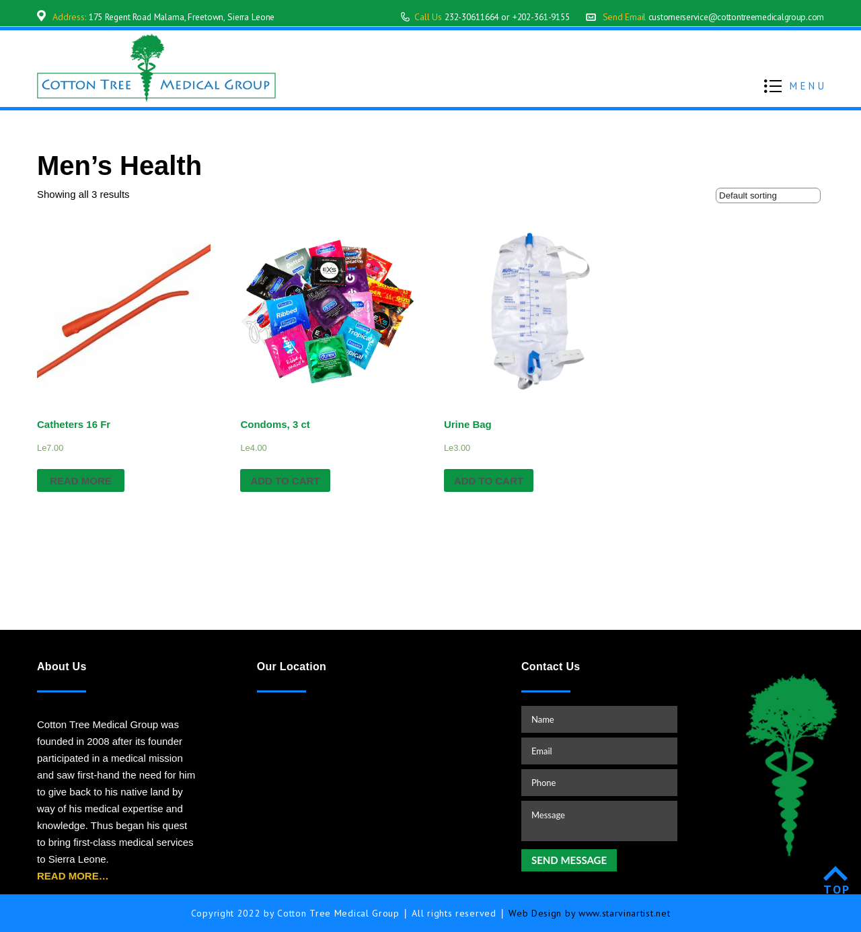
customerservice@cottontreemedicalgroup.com (732, 17)
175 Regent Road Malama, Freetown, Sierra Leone (188, 17)
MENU (808, 85)
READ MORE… (73, 876)
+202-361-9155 (530, 17)
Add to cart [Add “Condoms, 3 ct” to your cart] (285, 481)
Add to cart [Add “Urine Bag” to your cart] (488, 481)
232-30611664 (453, 17)
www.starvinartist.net (624, 913)
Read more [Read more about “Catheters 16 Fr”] (81, 481)
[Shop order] (768, 195)
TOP (837, 889)
